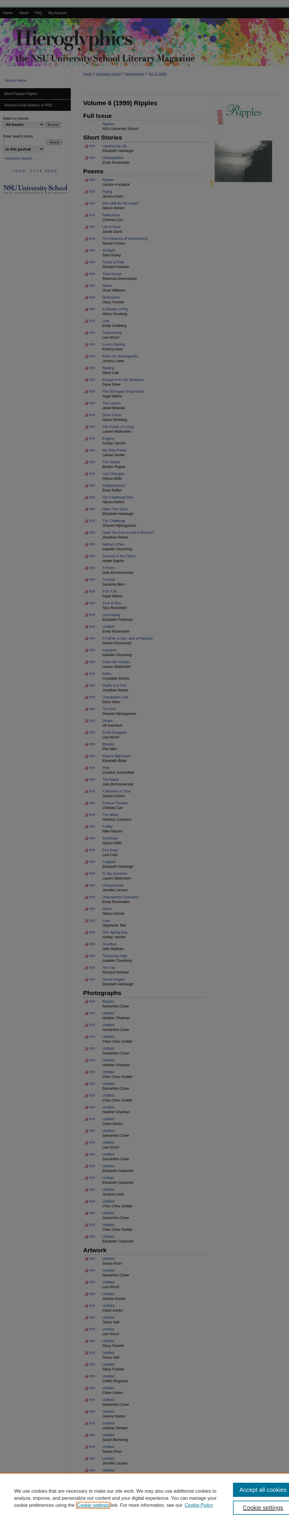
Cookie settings (93, 1505)
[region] (144, 1498)
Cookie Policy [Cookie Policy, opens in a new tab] (199, 1505)
